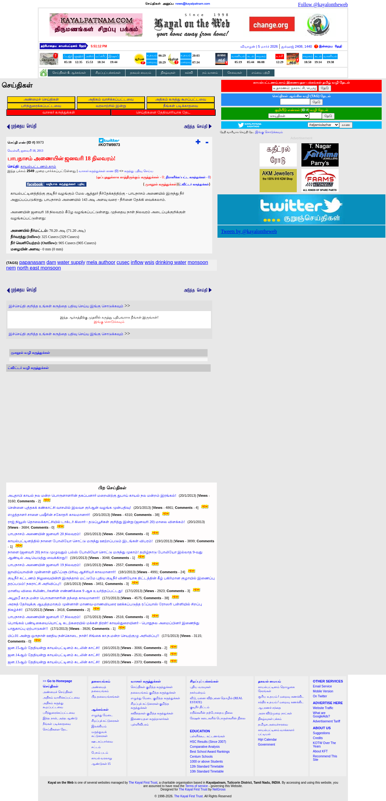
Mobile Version (323, 691)
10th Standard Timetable (207, 771)
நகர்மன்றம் (197, 692)
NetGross (219, 789)
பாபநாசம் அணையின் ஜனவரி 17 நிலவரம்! (44, 617)
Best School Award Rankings (210, 751)
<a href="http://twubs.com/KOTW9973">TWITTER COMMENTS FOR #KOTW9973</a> (108, 421)
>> (57, 681)
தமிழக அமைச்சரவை (273, 724)
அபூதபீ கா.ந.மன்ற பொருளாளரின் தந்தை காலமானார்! (54, 598)
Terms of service (196, 786)
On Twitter (320, 696)
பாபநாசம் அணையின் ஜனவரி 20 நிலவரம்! (44, 534)
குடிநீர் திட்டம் (199, 707)
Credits (318, 738)
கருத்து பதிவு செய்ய (138, 171)
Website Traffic (323, 708)
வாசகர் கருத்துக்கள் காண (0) (99, 171)
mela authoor (100, 262)
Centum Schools (201, 756)
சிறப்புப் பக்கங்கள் (108, 72)
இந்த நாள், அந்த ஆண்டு (60, 718)
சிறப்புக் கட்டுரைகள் (105, 720)
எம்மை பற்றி (261, 72)
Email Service (322, 686)
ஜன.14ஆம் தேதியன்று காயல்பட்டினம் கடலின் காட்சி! (54, 655)
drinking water (171, 262)
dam (51, 262)
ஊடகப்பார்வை (102, 741)
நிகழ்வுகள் (168, 72)
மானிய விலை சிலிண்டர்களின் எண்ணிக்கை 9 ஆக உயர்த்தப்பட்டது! (65, 591)
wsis (149, 262)
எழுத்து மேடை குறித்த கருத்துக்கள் (155, 698)
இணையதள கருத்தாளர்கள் (150, 719)
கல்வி (189, 72)
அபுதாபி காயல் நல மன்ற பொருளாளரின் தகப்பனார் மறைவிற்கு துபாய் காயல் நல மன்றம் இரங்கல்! (92, 495)
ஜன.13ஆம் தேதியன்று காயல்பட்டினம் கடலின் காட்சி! (54, 662)
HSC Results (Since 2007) (208, 741)
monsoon (198, 262)
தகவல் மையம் (140, 72)
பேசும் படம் (99, 752)
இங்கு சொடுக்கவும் (109, 321)
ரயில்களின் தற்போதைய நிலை (211, 712)
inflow (137, 262)
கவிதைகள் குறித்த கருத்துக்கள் (152, 713)
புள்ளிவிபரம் (140, 724)
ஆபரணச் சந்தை (269, 707)
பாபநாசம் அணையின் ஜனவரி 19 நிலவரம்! (44, 565)
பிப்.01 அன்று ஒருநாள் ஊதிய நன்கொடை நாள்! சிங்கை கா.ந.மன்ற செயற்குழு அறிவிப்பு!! (83, 636)
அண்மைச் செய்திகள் (57, 692)
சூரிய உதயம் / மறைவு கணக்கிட (281, 696)
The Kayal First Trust (143, 782)
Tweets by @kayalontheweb (249, 231)
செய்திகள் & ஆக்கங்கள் (69, 72)
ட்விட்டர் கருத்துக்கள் (194, 184)
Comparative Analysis (205, 746)
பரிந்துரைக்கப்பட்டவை (59, 712)
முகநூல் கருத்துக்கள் (161, 184)
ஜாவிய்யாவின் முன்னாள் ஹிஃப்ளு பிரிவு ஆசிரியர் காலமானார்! (62, 572)
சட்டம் (96, 747)
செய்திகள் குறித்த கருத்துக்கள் (152, 687)
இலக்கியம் (99, 726)
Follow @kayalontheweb (323, 4)
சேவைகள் (234, 72)
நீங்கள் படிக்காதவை (57, 723)
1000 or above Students (206, 761)
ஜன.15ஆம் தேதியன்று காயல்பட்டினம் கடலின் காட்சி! (54, 648)
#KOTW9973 (109, 143)
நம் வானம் (210, 72)
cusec (122, 262)
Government (266, 744)
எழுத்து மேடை (102, 715)
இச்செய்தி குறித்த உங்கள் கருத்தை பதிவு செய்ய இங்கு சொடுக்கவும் (66, 306)
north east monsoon (39, 268)
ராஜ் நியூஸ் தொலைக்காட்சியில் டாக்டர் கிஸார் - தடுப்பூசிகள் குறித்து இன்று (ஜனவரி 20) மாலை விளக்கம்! (96, 522)
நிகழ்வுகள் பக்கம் (270, 719)
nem (11, 268)
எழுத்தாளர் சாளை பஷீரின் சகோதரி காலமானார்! (49, 515)
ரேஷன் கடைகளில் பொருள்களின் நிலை (217, 718)
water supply (71, 262)
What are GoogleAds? (321, 714)
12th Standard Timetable (207, 766)
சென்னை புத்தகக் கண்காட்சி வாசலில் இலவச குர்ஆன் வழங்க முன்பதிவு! (69, 507)
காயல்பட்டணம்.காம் (38, 166)
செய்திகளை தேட (55, 729)
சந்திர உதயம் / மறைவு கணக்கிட (281, 702)
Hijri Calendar (267, 739)
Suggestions (321, 733)
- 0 (188, 177)
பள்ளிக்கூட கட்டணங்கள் (207, 736)
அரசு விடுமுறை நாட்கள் (275, 713)
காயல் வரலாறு (101, 758)
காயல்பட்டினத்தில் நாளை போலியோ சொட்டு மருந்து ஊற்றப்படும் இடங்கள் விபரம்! (80, 541)
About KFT (320, 751)
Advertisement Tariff (326, 721)
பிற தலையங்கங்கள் (105, 696)
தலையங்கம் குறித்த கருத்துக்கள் (153, 692)
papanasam (32, 262)
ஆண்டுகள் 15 (101, 763)
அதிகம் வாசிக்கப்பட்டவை (61, 697)
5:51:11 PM (99, 46)
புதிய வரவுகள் (200, 687)
